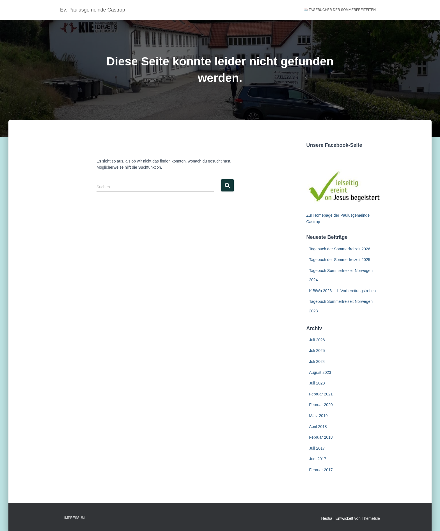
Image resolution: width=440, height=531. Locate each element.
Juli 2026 (317, 340)
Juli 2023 (317, 383)
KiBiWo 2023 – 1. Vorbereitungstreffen (342, 291)
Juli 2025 (317, 350)
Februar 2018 (321, 437)
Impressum (74, 518)
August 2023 (320, 372)
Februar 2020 (321, 404)
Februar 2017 (321, 470)
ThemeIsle (371, 518)
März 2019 (318, 415)
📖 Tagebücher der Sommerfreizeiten (340, 10)
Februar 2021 (321, 394)
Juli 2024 (317, 361)
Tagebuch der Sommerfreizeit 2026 (339, 249)
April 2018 (318, 426)
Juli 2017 (317, 448)
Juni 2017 (317, 459)
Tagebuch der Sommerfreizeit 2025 (339, 259)
